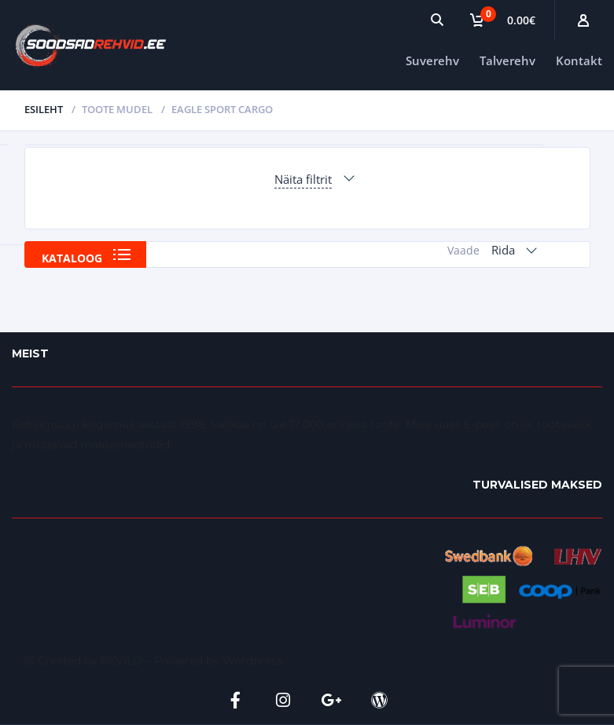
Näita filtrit (303, 179)
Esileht (43, 109)
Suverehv (432, 60)
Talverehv (507, 60)
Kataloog (72, 258)
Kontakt (579, 60)
